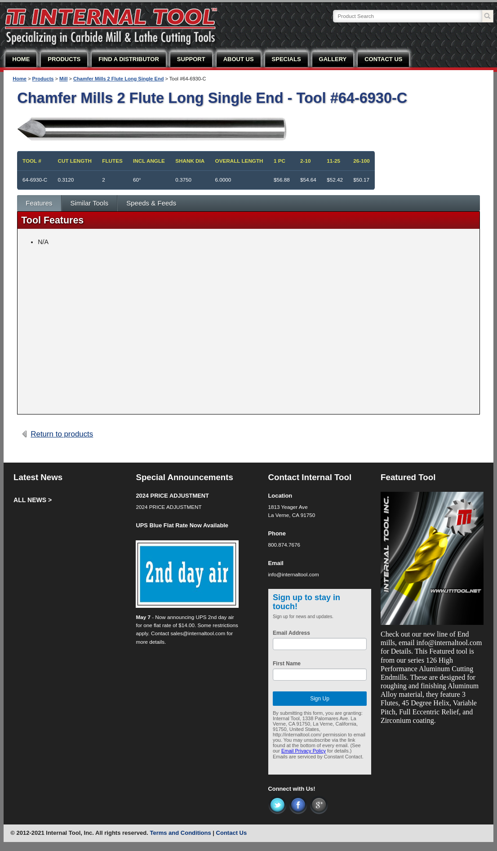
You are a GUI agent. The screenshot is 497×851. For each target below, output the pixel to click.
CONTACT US (383, 59)
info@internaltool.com (293, 574)
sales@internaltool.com (198, 633)
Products (43, 78)
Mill (63, 78)
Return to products (62, 434)
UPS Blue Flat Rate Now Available (182, 525)
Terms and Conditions (180, 832)
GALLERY (333, 59)
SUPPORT (191, 59)
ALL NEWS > (32, 499)
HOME (21, 59)
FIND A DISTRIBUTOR (128, 59)
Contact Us (231, 832)
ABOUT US (238, 59)
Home (20, 78)
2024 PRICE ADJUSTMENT (172, 495)
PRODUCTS (64, 59)
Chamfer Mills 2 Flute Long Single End (118, 78)
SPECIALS (286, 59)
